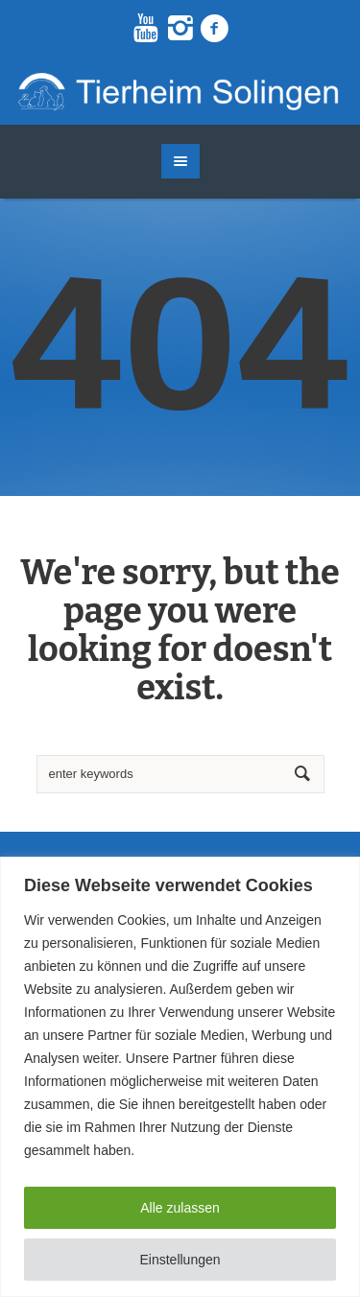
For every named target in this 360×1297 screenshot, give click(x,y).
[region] (180, 1077)
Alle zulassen (180, 1207)
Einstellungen (179, 1259)
